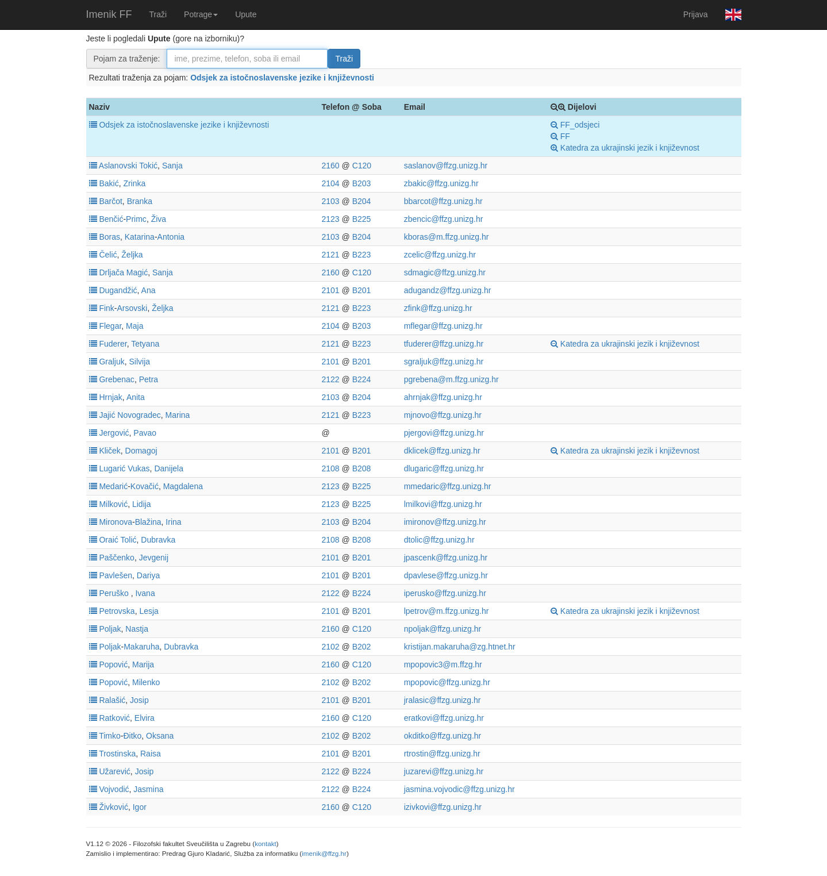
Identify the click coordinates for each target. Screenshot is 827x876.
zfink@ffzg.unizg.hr (438, 308)
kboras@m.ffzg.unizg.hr (446, 236)
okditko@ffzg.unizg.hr (443, 735)
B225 (361, 219)
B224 (361, 379)
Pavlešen (115, 575)
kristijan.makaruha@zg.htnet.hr (460, 646)
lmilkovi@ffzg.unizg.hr (443, 504)
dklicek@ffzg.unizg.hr (442, 450)
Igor (140, 807)
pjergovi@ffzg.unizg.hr (444, 432)
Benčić (111, 219)
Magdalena (183, 486)
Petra (148, 379)
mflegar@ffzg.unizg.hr (443, 326)
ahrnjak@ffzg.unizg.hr (443, 397)
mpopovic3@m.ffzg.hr (443, 664)
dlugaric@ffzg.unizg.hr (444, 468)
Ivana (145, 593)
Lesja (148, 611)
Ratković (114, 718)
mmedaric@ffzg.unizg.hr (447, 486)
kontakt (265, 843)
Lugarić (112, 468)
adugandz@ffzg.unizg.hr (447, 290)
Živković (113, 807)
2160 (330, 165)
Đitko (132, 735)
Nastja (136, 628)
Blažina (148, 522)
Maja (134, 326)
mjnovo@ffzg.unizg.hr (443, 415)
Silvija (140, 361)
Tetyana (145, 343)
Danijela (168, 468)
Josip (139, 700)
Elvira (144, 718)
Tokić (148, 165)
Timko (110, 735)
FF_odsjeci (575, 124)
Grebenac (116, 379)
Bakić (108, 183)
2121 (330, 254)
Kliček (109, 450)
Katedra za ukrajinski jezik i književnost (625, 147)
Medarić (113, 486)
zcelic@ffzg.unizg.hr (440, 254)
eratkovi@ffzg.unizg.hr (444, 718)
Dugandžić (118, 290)
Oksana (160, 735)
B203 (361, 183)
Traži (158, 14)
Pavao (144, 432)
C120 (361, 165)
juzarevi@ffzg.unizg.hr (443, 771)
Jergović (114, 432)
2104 (330, 183)
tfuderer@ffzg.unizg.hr (443, 343)
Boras (109, 236)
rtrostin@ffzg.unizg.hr (442, 753)
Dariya (148, 575)
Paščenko (116, 557)
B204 (361, 201)
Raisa (150, 753)
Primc (136, 219)
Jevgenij (153, 557)
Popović (113, 664)
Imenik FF (109, 14)
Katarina (140, 236)
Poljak (110, 628)
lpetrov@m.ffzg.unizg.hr (446, 611)
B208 (361, 468)
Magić (137, 272)
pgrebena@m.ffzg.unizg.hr (451, 379)
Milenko (146, 682)
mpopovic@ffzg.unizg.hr (447, 682)
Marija (143, 664)
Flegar (110, 326)
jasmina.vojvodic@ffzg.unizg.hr (459, 789)
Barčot (110, 201)
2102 (330, 646)
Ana (148, 290)
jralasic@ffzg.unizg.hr (442, 700)
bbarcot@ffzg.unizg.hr (443, 201)
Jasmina (148, 789)
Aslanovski (118, 165)
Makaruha (141, 646)
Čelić (108, 254)
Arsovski (132, 308)
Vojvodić (114, 789)
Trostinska (117, 753)
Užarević (114, 771)
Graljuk (111, 361)
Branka (139, 201)
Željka (132, 254)
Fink (106, 308)
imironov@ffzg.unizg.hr (445, 522)
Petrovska (116, 611)
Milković (113, 504)
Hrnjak (110, 397)
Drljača (111, 272)
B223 (361, 254)
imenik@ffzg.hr (324, 853)
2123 (330, 219)
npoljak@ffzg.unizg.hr (443, 628)
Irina (173, 522)
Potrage (201, 14)
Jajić (107, 415)
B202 (361, 646)
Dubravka (158, 539)
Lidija (141, 504)
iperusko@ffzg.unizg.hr (445, 593)
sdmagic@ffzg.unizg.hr (445, 272)
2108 (330, 468)
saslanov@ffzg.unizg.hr (445, 165)
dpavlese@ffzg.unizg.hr (446, 575)
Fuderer (112, 343)
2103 (330, 201)
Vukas (138, 468)
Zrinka (134, 183)
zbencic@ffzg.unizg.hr (443, 219)
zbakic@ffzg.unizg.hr (441, 183)
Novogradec (139, 415)
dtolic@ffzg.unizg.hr (439, 539)
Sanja (172, 165)
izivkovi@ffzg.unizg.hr (443, 807)
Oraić (108, 539)
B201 (361, 290)
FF (560, 136)
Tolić (128, 539)
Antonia (170, 236)
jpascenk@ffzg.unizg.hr (445, 557)
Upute (245, 14)
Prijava (695, 14)
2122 (330, 379)
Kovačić (144, 486)
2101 (330, 290)
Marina (178, 415)
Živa (158, 219)
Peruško (113, 593)
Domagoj (141, 450)
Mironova (115, 522)
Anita (135, 397)
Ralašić (112, 700)
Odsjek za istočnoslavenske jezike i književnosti (282, 77)
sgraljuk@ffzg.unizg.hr (443, 361)
